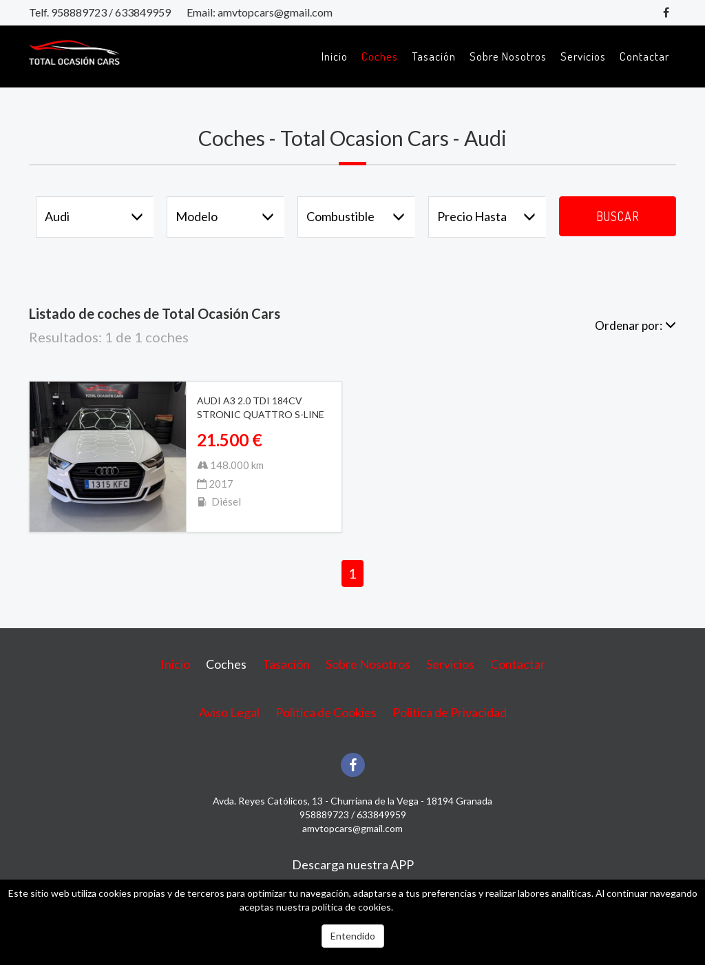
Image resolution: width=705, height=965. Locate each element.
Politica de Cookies (326, 712)
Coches (379, 56)
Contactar (644, 56)
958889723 (79, 12)
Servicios (583, 56)
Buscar (618, 216)
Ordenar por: (635, 325)
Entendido (352, 936)
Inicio (335, 56)
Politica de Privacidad (449, 712)
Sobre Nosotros (508, 56)
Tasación (434, 56)
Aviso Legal (229, 712)
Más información (430, 907)
